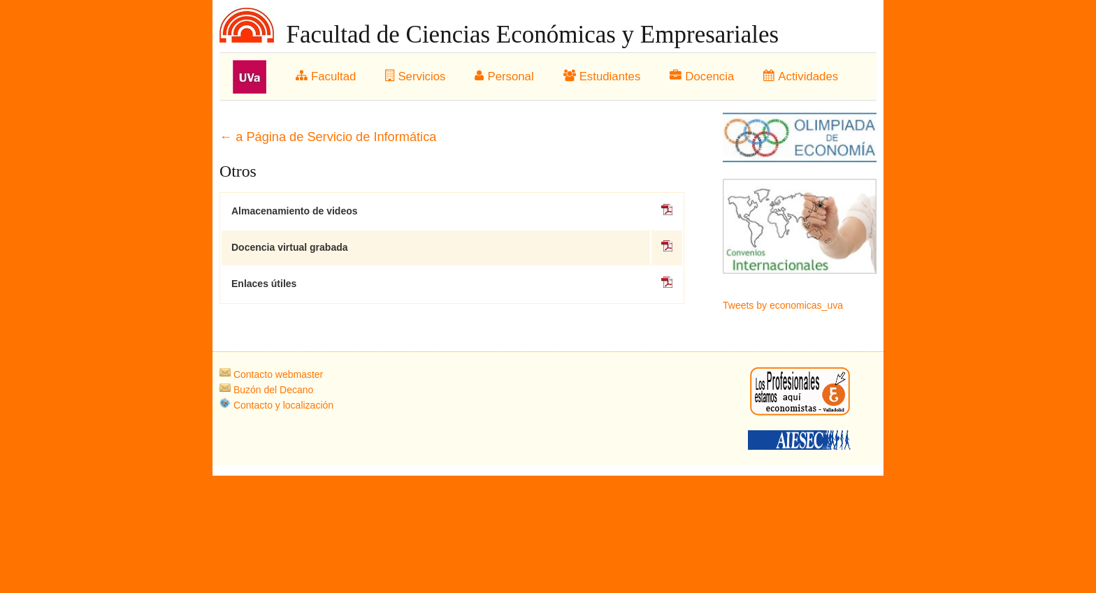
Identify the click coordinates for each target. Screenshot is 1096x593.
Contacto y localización (276, 405)
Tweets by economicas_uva (783, 305)
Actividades (800, 76)
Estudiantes (602, 76)
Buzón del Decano (266, 389)
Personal (504, 76)
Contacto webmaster (271, 374)
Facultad (326, 76)
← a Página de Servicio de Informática (327, 137)
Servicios (415, 76)
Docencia (702, 76)
